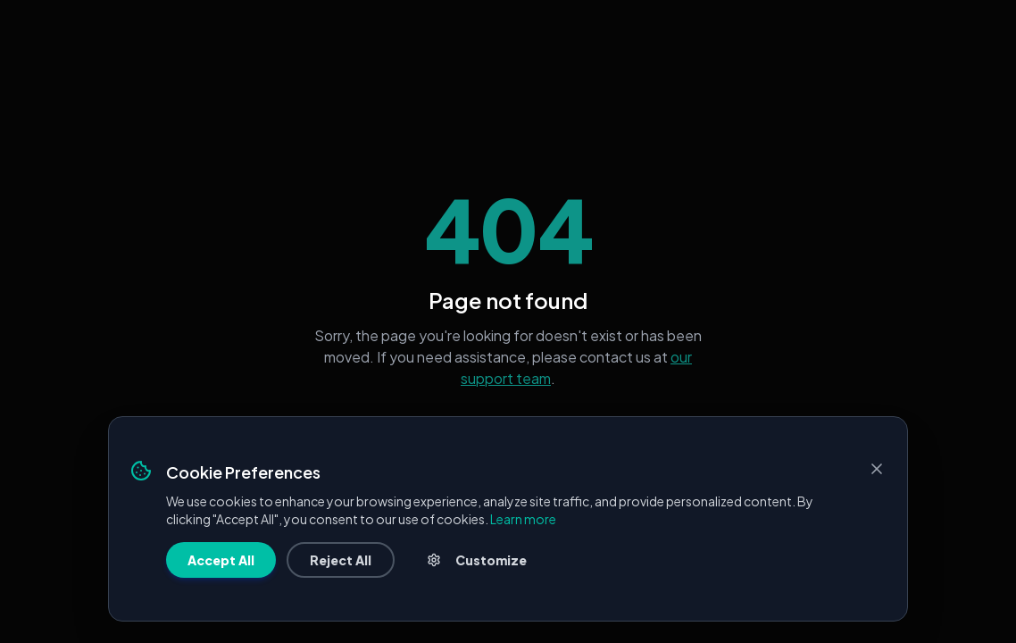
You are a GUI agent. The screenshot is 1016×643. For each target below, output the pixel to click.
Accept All (220, 560)
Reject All (340, 560)
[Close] (877, 469)
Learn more (523, 519)
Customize (477, 560)
